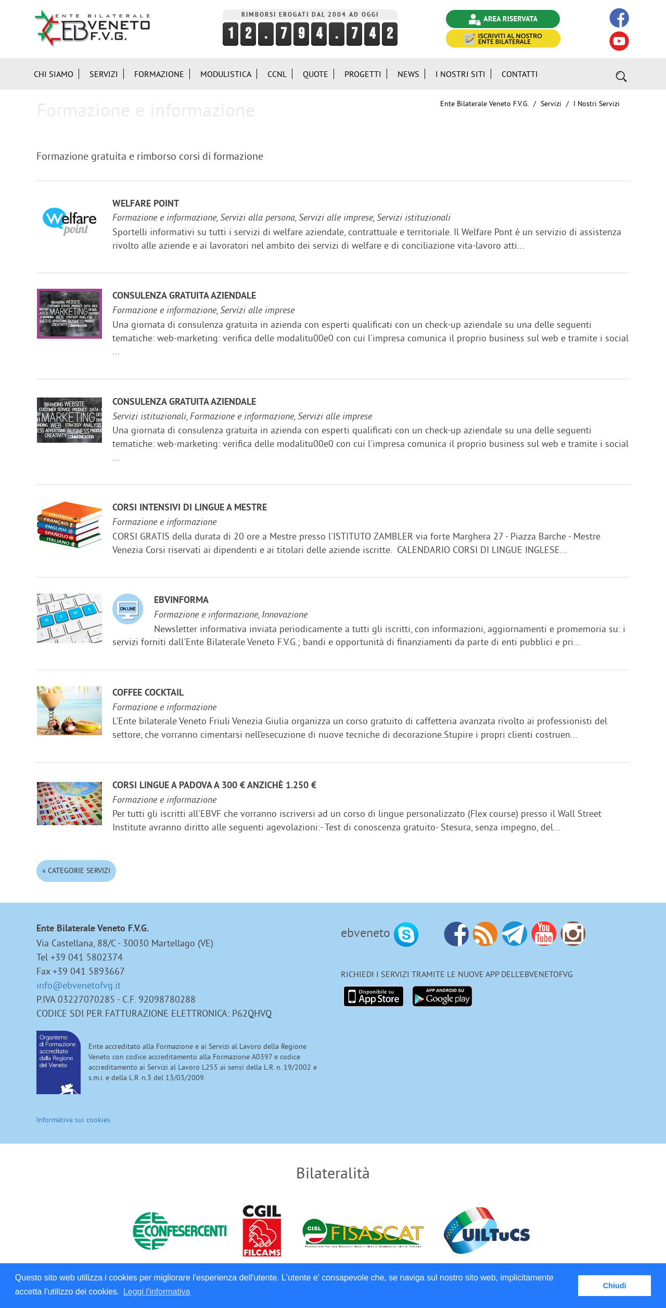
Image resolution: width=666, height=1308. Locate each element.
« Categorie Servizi (76, 870)
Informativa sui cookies (73, 1119)
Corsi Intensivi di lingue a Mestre (189, 508)
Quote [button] (315, 74)
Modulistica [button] (225, 74)
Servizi (551, 103)
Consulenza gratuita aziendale (184, 296)
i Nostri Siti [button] (460, 74)
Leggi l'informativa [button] (156, 1291)
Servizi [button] (103, 74)
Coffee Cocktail (148, 693)
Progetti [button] (362, 74)
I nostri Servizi (596, 103)
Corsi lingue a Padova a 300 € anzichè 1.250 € (214, 786)
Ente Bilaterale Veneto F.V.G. (484, 103)
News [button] (408, 74)
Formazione (159, 74)
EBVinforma (181, 601)
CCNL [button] (277, 74)
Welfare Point (145, 204)
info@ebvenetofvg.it (78, 985)
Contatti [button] (520, 74)
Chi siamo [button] (53, 74)
